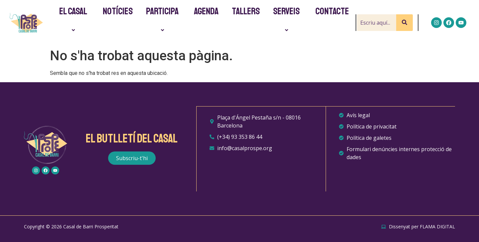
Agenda (206, 11)
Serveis (287, 20)
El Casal (74, 20)
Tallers (246, 11)
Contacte (332, 11)
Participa (163, 20)
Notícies (118, 11)
